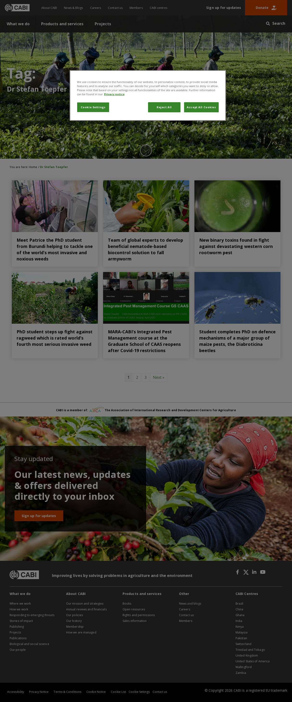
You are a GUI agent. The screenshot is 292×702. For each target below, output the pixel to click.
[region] (148, 95)
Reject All (164, 107)
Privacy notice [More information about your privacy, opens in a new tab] (114, 94)
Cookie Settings (93, 107)
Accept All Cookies (201, 107)
